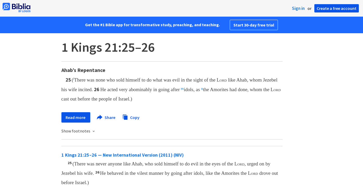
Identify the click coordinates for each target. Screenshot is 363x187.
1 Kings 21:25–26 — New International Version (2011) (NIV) (122, 155)
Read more (76, 117)
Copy (130, 116)
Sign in (298, 8)
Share (106, 117)
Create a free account (336, 8)
